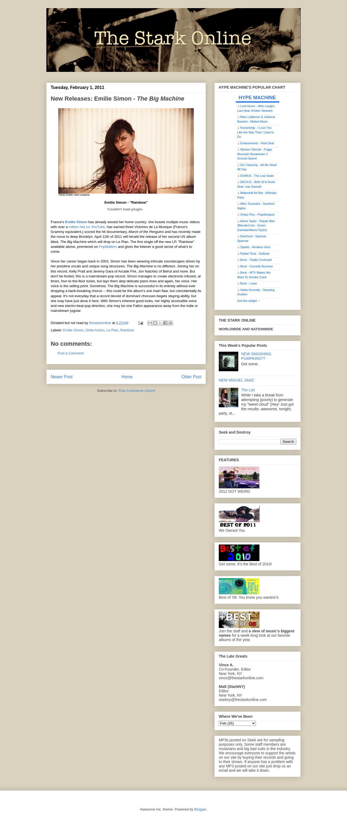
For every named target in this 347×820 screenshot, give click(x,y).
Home (127, 376)
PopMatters (108, 247)
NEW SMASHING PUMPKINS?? (256, 356)
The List (248, 390)
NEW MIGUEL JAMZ (236, 380)
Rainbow (127, 330)
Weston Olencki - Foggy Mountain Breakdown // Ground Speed (254, 154)
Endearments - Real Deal (257, 143)
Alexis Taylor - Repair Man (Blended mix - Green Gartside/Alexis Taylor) (256, 225)
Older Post (191, 376)
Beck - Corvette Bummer (256, 266)
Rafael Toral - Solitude (254, 253)
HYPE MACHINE (257, 97)
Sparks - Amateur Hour (255, 247)
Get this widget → (249, 300)
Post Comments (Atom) (136, 391)
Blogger (200, 809)
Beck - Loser (248, 283)
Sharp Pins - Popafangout (257, 214)
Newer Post (62, 376)
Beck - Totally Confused (255, 259)
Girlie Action (95, 330)
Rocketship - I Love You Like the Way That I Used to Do (255, 132)
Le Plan (112, 330)
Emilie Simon (76, 222)
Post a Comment (70, 353)
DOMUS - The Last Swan (257, 175)
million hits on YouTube (87, 227)
